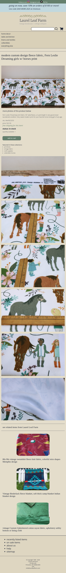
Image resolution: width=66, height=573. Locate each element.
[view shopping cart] (61, 29)
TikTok (45, 2)
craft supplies (8, 151)
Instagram (33, 2)
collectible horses (9, 153)
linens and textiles (8, 40)
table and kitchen (8, 37)
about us (11, 545)
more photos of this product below (17, 111)
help (9, 548)
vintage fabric (8, 149)
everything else (7, 46)
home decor (6, 34)
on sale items (13, 542)
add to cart (12, 138)
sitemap (11, 551)
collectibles (5, 43)
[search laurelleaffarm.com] (56, 29)
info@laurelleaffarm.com (33, 568)
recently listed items (17, 539)
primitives (7, 147)
